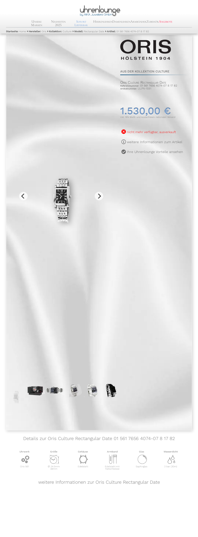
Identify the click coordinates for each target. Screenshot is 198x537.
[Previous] (23, 196)
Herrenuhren (102, 21)
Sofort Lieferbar (81, 23)
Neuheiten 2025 (58, 23)
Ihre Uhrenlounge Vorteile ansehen (155, 152)
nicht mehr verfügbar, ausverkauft (151, 132)
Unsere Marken (36, 23)
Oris (37, 31)
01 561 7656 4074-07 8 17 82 (128, 31)
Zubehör (152, 21)
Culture (60, 31)
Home (16, 31)
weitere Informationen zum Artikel (154, 142)
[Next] (99, 196)
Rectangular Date (89, 31)
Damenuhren (121, 21)
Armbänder (138, 21)
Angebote (165, 21)
